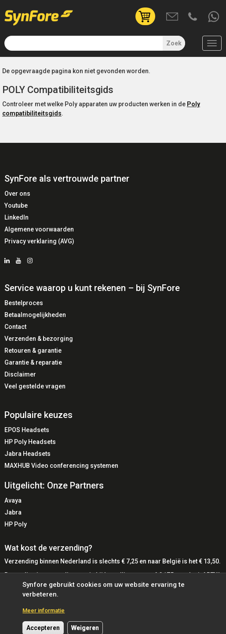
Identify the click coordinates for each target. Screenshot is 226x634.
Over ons (17, 193)
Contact (15, 326)
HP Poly (15, 524)
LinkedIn (16, 217)
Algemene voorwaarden (39, 229)
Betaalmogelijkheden (35, 314)
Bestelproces (23, 302)
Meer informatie (43, 614)
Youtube (16, 205)
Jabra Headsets (27, 453)
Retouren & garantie (33, 350)
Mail (172, 17)
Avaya (13, 500)
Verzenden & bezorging (38, 338)
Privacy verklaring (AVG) (39, 241)
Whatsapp (214, 17)
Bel (193, 17)
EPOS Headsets (26, 429)
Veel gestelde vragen (35, 386)
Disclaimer (20, 374)
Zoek (174, 43)
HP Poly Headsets (30, 441)
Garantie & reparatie (33, 362)
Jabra (13, 512)
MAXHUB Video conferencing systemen (61, 465)
